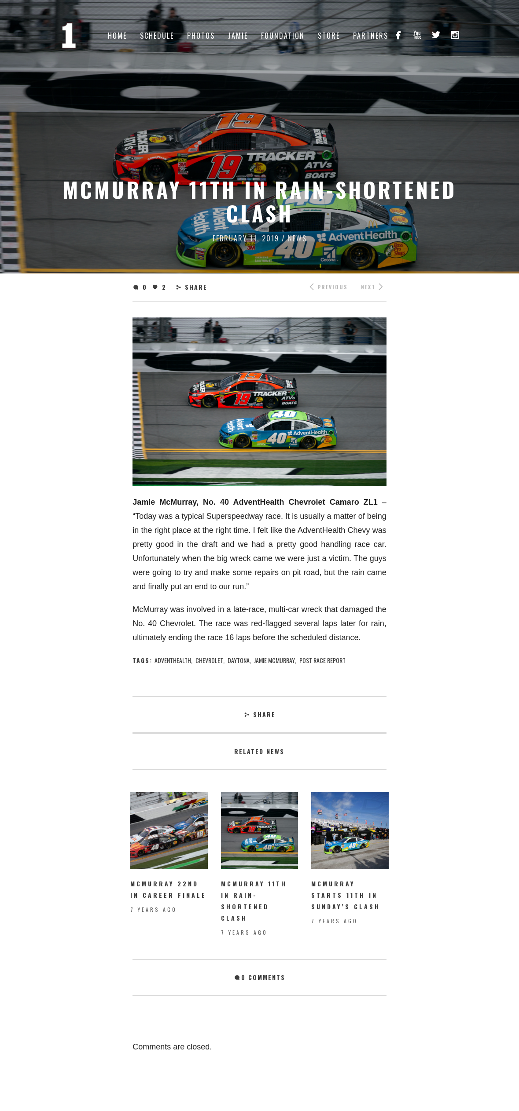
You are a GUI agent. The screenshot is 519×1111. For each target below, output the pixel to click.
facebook (398, 34)
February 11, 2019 (246, 238)
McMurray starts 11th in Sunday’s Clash (345, 895)
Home (117, 35)
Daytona (239, 660)
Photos (201, 35)
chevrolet (209, 660)
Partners (370, 35)
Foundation (283, 35)
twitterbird (436, 34)
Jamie (238, 35)
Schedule (157, 35)
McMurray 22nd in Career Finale (168, 889)
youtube (417, 34)
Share (196, 286)
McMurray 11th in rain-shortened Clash (254, 900)
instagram (455, 34)
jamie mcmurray (274, 660)
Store (329, 35)
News (297, 238)
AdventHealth (173, 660)
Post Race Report (322, 660)
